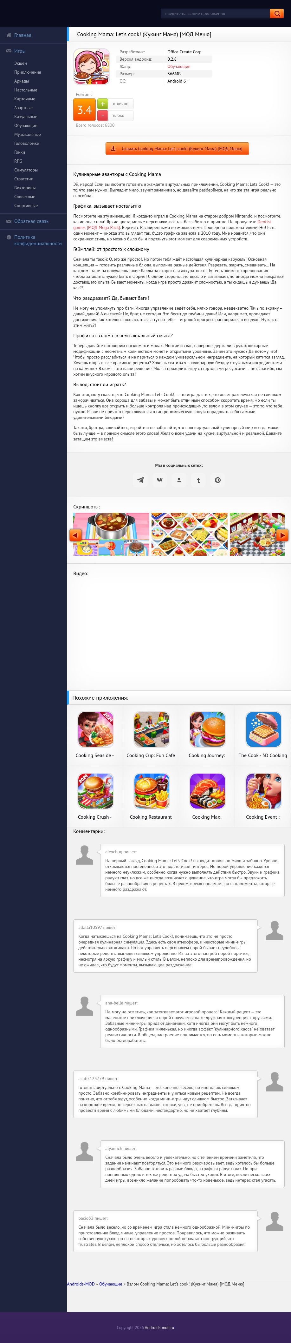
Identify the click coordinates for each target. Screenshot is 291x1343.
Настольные (25, 90)
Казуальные (25, 116)
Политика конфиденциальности (34, 240)
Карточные (24, 99)
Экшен (20, 63)
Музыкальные (27, 134)
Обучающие (25, 125)
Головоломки (26, 143)
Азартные (23, 108)
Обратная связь (27, 221)
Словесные (24, 196)
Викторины (25, 188)
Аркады (21, 81)
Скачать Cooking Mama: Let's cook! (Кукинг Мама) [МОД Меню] (182, 148)
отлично (112, 103)
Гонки (19, 152)
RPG (18, 161)
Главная (18, 35)
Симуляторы (26, 170)
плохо (110, 115)
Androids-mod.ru (159, 1327)
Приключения (27, 72)
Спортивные (26, 205)
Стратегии (23, 179)
